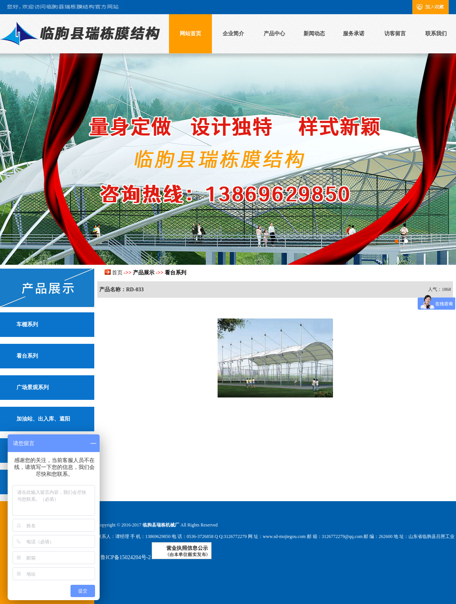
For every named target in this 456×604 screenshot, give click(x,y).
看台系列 (27, 356)
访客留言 (395, 33)
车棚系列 (27, 324)
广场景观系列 (32, 387)
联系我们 (436, 33)
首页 (117, 273)
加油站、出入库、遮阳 (43, 419)
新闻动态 (314, 33)
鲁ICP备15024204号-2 (125, 557)
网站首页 (190, 33)
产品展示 (143, 273)
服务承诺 (353, 33)
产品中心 (274, 33)
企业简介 (233, 33)
